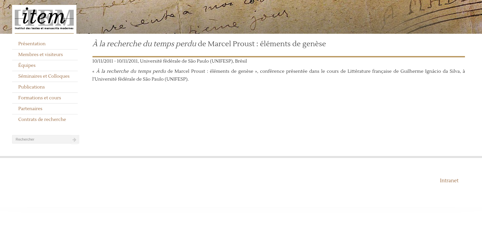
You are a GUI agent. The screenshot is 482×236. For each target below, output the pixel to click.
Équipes (27, 66)
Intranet (449, 181)
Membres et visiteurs (40, 55)
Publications (31, 87)
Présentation (32, 44)
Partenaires (30, 109)
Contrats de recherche (42, 120)
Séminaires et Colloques (44, 76)
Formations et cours (39, 98)
